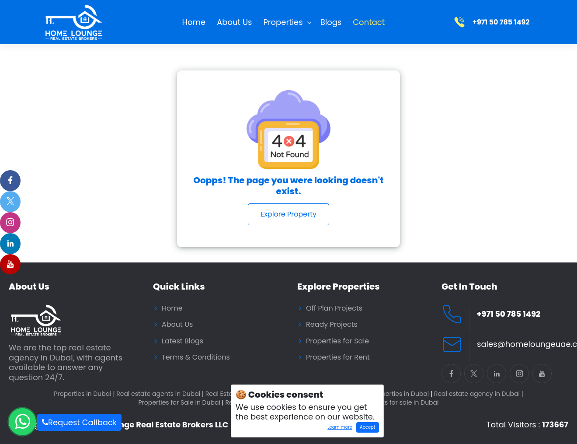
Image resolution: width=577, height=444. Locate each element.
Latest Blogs (182, 341)
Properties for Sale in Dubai (180, 403)
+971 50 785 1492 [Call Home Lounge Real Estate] (508, 314)
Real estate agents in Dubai (160, 394)
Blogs (331, 22)
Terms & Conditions (196, 357)
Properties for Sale (337, 341)
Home (194, 22)
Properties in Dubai (84, 394)
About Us (234, 22)
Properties (282, 22)
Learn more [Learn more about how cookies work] (338, 428)
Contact (369, 22)
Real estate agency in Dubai (478, 394)
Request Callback (79, 422)
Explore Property (288, 214)
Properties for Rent (338, 357)
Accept (367, 427)
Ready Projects (332, 324)
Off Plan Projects (334, 308)
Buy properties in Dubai (395, 394)
